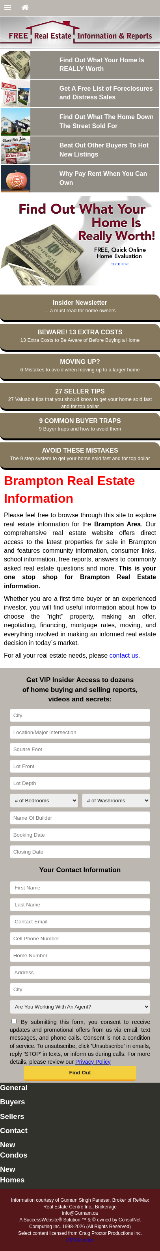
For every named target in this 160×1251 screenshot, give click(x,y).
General (14, 1087)
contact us (124, 655)
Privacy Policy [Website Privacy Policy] (93, 1062)
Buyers (12, 1102)
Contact (14, 1130)
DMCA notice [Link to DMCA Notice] (80, 1240)
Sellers (12, 1116)
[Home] (25, 8)
